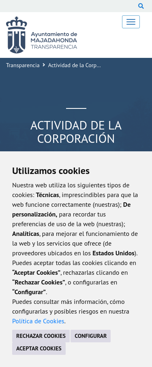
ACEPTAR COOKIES (39, 348)
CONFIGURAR (91, 335)
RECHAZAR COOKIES (41, 335)
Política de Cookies (38, 321)
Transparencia (23, 65)
